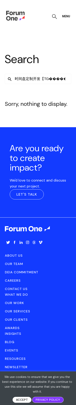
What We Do (16, 294)
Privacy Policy (48, 400)
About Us (14, 255)
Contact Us (16, 289)
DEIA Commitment (21, 272)
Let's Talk (26, 194)
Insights (13, 334)
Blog (9, 342)
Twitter (8, 242)
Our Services (17, 311)
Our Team (14, 264)
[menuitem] (8, 246)
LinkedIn (21, 242)
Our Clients (16, 319)
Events (11, 350)
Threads (34, 242)
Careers (13, 280)
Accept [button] (22, 400)
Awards (12, 328)
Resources (15, 359)
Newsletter (16, 367)
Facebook (14, 242)
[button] (9, 79)
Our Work (14, 303)
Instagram (27, 242)
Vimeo (40, 242)
